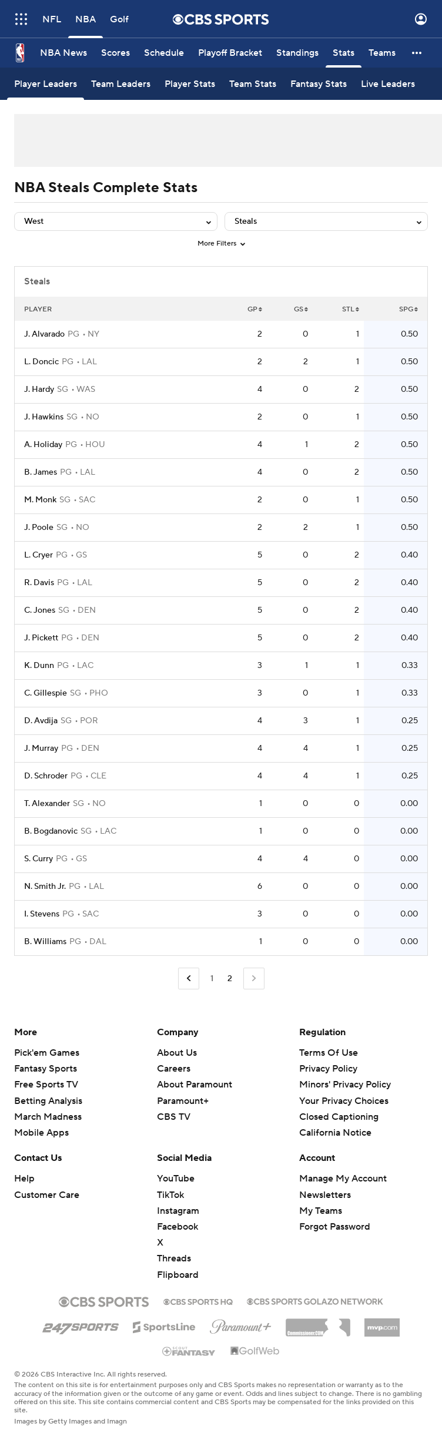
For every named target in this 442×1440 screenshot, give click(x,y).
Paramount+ (183, 1101)
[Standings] (297, 53)
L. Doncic (41, 362)
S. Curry (38, 859)
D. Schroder (46, 776)
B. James (40, 472)
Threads (174, 1258)
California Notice (335, 1133)
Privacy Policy (328, 1069)
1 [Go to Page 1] (211, 979)
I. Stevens (41, 914)
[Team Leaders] (121, 84)
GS (301, 309)
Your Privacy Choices (344, 1101)
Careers (173, 1069)
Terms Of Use (328, 1053)
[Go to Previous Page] (188, 978)
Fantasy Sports (45, 1069)
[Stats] (343, 53)
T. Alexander (47, 803)
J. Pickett (41, 638)
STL (350, 309)
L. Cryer (38, 555)
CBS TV (173, 1117)
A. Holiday (43, 444)
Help (24, 1178)
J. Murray (41, 748)
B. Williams (45, 941)
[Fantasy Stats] (318, 84)
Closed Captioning (339, 1117)
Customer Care (46, 1195)
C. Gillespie (45, 693)
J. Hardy (39, 389)
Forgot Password (334, 1227)
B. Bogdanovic (51, 831)
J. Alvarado (44, 334)
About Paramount (194, 1084)
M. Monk (40, 500)
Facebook (177, 1227)
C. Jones (39, 610)
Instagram (178, 1211)
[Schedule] (164, 53)
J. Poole (38, 527)
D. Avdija (41, 721)
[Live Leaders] (388, 84)
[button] (417, 53)
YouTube (176, 1178)
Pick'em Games (46, 1053)
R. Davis (39, 583)
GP (254, 309)
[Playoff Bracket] (230, 53)
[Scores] (115, 53)
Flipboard (178, 1275)
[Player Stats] (190, 84)
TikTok (170, 1195)
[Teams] (382, 53)
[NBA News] (63, 53)
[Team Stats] (252, 84)
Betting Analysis (48, 1101)
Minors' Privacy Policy (345, 1084)
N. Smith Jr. (45, 886)
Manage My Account (343, 1178)
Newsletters (325, 1195)
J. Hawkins (43, 417)
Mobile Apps (41, 1133)
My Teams (320, 1211)
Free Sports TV (46, 1084)
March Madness (48, 1117)
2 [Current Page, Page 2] (229, 979)
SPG (408, 309)
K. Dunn (39, 665)
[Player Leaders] (45, 84)
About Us (177, 1053)
